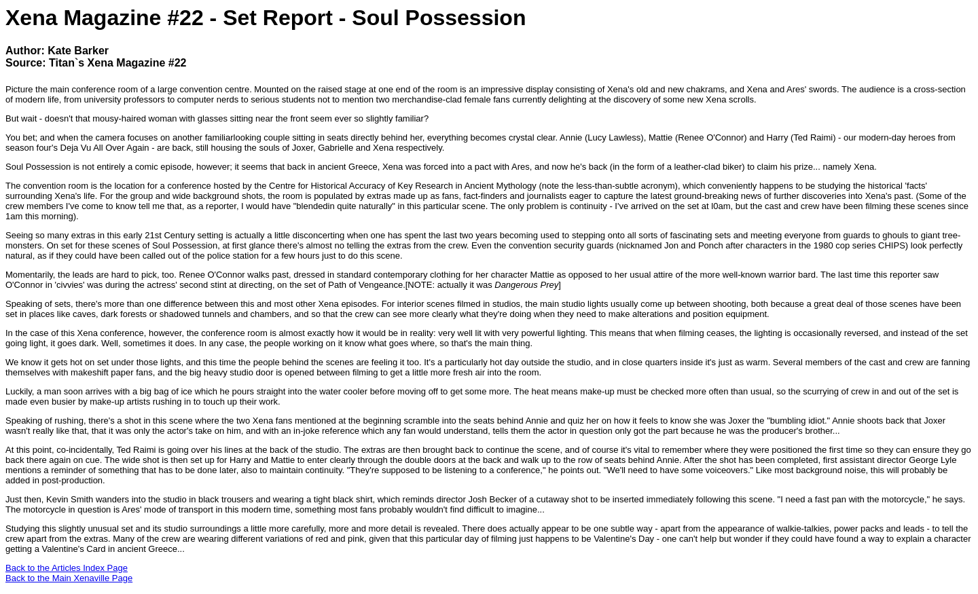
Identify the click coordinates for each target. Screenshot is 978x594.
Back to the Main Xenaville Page (68, 578)
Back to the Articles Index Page (66, 568)
